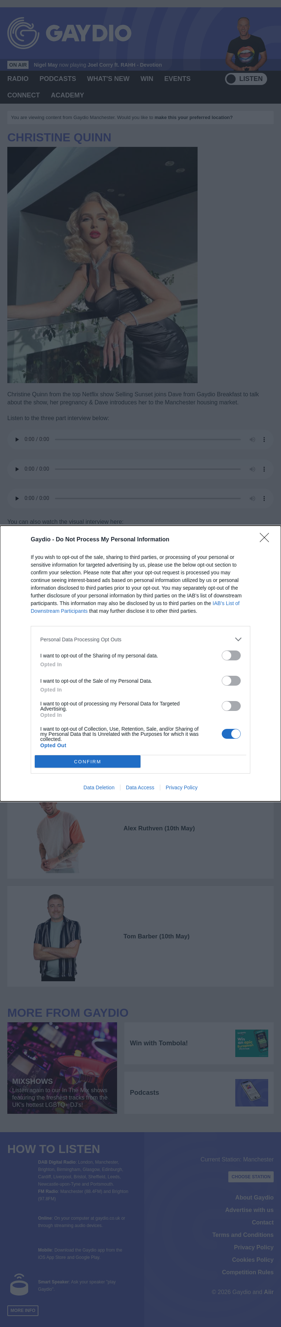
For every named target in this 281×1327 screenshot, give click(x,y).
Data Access (140, 787)
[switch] (231, 655)
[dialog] (140, 663)
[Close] (267, 540)
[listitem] (140, 639)
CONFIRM (87, 761)
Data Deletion (99, 787)
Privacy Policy (182, 787)
